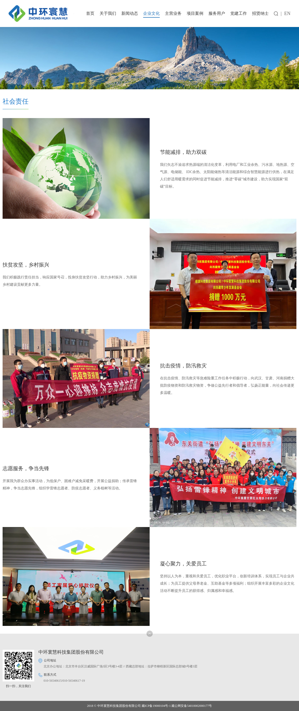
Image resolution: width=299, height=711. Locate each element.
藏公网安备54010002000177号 (191, 706)
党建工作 (238, 13)
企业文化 (151, 13)
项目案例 (195, 13)
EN (287, 13)
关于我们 (108, 13)
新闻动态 (129, 13)
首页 (90, 13)
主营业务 (173, 13)
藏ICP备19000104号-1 (156, 706)
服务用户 (216, 13)
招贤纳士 (260, 13)
